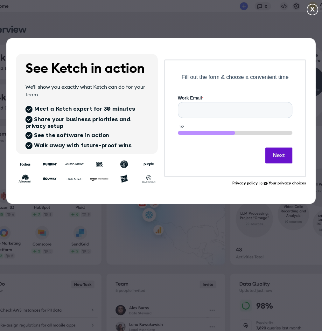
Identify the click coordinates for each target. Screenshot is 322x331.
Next (279, 155)
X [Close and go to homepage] (312, 9)
